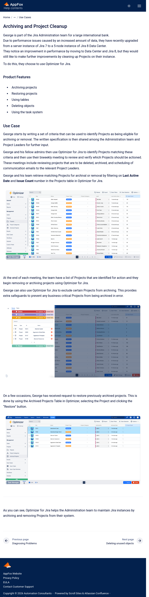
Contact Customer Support (18, 586)
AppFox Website (12, 573)
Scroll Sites (75, 593)
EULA (6, 582)
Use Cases (25, 17)
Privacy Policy (11, 577)
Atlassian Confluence (96, 593)
